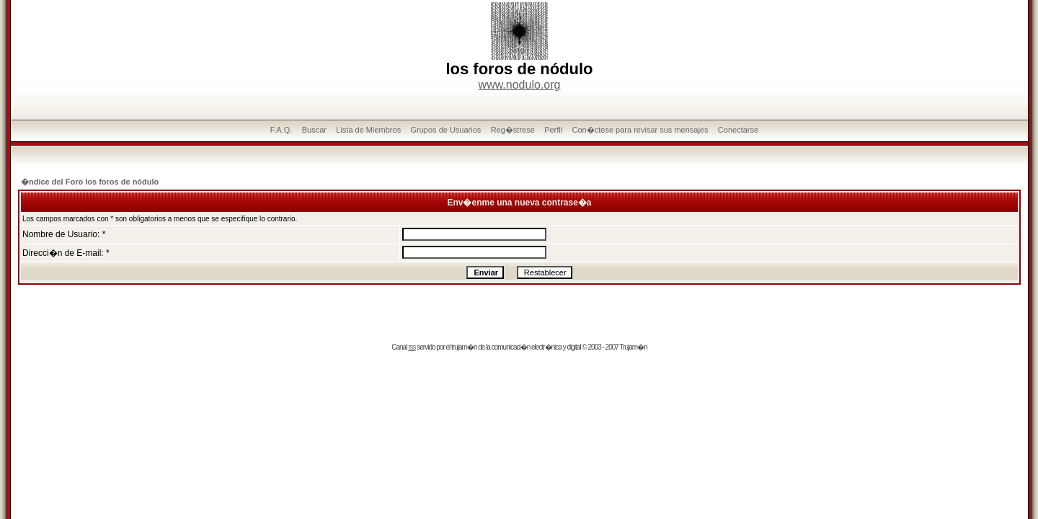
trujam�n (463, 347)
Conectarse (738, 129)
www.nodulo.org (520, 85)
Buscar (314, 129)
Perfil (553, 129)
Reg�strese (513, 129)
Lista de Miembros (368, 129)
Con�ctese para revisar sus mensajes (640, 129)
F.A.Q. (281, 129)
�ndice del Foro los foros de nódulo (90, 181)
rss (411, 347)
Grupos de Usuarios (446, 129)
